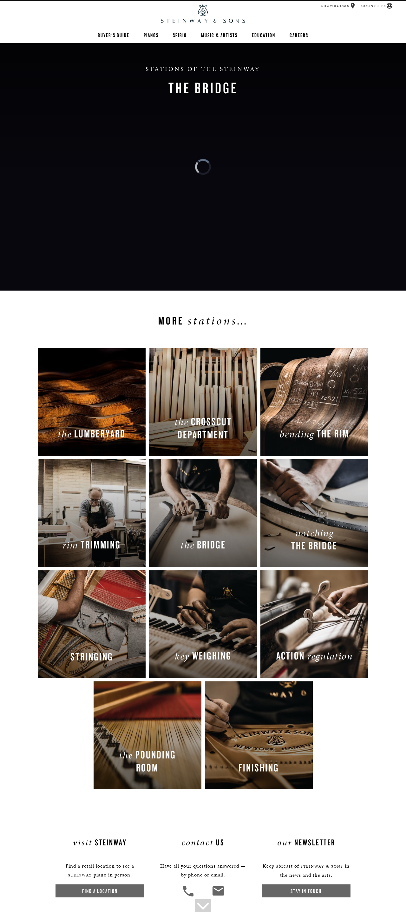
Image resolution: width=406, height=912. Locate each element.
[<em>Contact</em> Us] (218, 895)
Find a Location (100, 891)
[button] (353, 5)
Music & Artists (219, 35)
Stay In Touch (306, 891)
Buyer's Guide (113, 35)
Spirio (180, 35)
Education (263, 35)
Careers (299, 35)
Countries (373, 5)
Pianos (151, 35)
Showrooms (335, 5)
